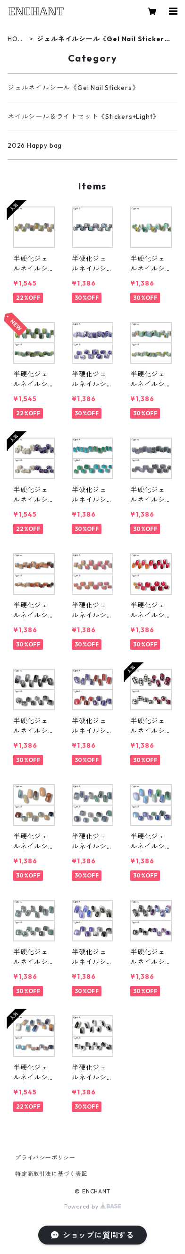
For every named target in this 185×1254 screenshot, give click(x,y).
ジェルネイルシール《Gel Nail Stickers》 (73, 87)
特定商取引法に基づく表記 (51, 1173)
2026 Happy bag (35, 145)
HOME (15, 39)
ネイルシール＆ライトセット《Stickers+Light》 (84, 116)
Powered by (92, 1206)
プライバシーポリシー (45, 1157)
